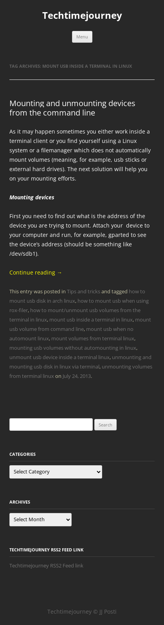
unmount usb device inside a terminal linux (59, 357)
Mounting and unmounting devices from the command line (72, 108)
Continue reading (35, 272)
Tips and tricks (83, 291)
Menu (82, 37)
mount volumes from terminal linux (92, 338)
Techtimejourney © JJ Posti (82, 611)
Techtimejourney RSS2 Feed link (46, 565)
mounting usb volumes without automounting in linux (72, 347)
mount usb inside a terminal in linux (91, 319)
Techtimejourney (82, 15)
